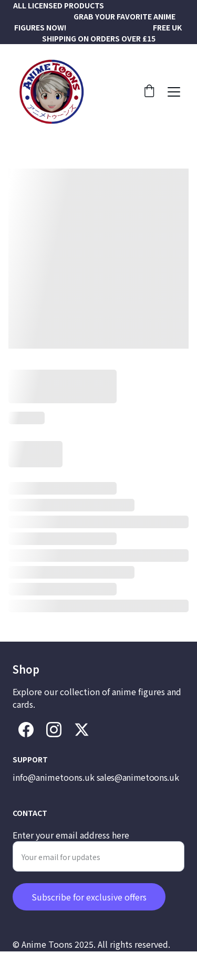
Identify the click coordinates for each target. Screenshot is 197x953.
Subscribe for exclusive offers (89, 910)
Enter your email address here (71, 848)
